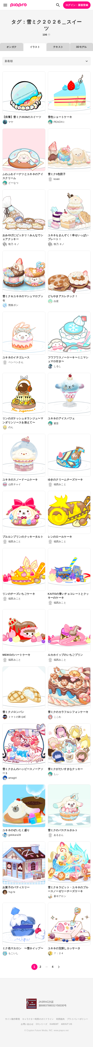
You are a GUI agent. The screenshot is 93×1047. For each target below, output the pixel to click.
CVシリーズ (41, 1024)
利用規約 (60, 1019)
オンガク (11, 47)
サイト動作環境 (12, 1019)
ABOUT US (66, 1024)
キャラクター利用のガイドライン (38, 1019)
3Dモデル (81, 47)
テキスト (58, 47)
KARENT (54, 1024)
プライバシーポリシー (77, 1019)
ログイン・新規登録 (77, 5)
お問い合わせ (27, 1024)
